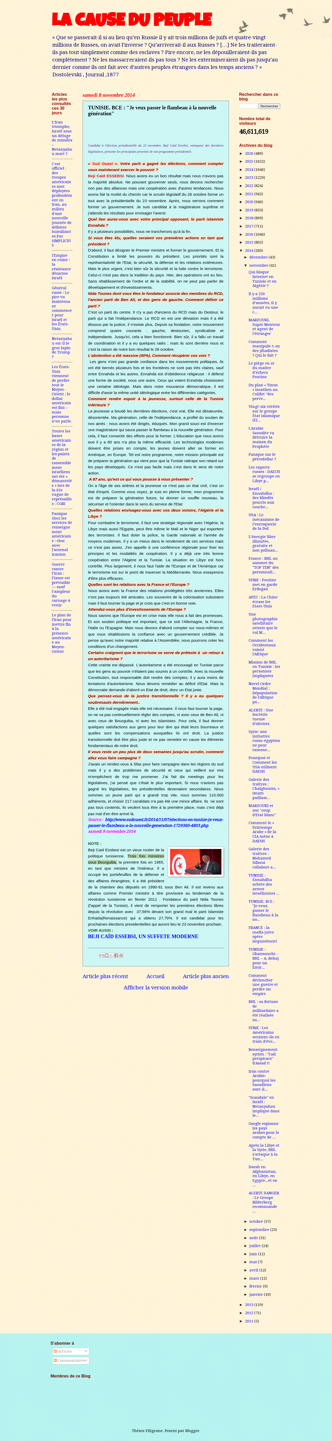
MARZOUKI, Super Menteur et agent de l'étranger (264, 327)
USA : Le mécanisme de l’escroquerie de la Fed (264, 522)
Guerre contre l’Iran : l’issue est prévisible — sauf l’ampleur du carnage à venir (61, 584)
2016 (249, 234)
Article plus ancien (206, 976)
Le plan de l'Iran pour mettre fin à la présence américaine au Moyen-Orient (62, 633)
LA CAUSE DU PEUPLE (131, 22)
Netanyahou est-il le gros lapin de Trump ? (62, 347)
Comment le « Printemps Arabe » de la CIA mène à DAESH (262, 832)
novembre (259, 265)
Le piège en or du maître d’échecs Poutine (262, 370)
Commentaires (69, 1360)
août (254, 1238)
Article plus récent (105, 976)
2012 (249, 1313)
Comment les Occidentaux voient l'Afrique (262, 647)
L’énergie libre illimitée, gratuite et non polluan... (263, 543)
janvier (256, 1294)
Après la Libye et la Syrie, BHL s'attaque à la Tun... (264, 1152)
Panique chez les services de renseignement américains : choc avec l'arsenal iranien (62, 534)
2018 (249, 218)
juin (253, 1254)
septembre (259, 1229)
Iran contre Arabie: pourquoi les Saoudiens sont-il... (262, 1080)
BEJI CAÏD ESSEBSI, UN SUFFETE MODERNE (143, 936)
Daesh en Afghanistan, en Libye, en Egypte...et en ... (263, 1176)
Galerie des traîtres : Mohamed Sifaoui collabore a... (262, 858)
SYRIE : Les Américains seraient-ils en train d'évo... (264, 1034)
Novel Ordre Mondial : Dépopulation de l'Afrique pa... (263, 692)
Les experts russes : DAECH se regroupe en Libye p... (264, 474)
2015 (249, 242)
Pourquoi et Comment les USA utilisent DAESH (263, 764)
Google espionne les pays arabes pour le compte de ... (264, 1130)
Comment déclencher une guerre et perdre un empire (263, 984)
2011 (249, 1321)
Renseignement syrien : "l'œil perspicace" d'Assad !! (263, 1056)
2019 (249, 210)
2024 (249, 169)
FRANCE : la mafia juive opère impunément (263, 934)
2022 (249, 185)
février (256, 1286)
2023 (249, 177)
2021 (249, 194)
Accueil (155, 976)
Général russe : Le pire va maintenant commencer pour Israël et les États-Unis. (62, 308)
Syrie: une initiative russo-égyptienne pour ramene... (264, 740)
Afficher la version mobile (156, 987)
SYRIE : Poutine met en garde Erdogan (263, 584)
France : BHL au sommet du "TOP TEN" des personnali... (264, 565)
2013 (249, 1304)
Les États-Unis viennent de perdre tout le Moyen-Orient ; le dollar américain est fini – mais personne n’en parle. (62, 394)
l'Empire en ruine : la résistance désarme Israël (61, 266)
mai (253, 1262)
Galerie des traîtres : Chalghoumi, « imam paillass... (264, 788)
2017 (249, 226)
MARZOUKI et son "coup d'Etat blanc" (262, 810)
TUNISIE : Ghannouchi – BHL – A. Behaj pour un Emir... (264, 958)
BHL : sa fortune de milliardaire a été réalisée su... (264, 1010)
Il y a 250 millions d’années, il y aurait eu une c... (263, 303)
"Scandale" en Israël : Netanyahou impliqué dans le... (264, 1106)
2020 (249, 202)
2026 (249, 153)
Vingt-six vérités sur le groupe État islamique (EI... (264, 413)
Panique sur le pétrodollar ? (262, 456)
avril (254, 1270)
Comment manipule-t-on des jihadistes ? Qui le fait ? (264, 348)
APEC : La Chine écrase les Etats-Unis (263, 601)
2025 (249, 161)
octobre (256, 1221)
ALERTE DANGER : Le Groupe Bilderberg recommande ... (264, 1202)
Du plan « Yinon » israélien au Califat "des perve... (263, 392)
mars (254, 1278)
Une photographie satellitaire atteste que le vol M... (263, 623)
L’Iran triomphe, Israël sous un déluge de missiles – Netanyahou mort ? (62, 138)
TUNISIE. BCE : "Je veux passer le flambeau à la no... (263, 910)
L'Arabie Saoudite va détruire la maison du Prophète (261, 437)
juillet (255, 1245)
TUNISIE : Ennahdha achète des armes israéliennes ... (264, 884)
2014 (249, 250)
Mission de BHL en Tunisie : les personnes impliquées (264, 669)
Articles (63, 1351)
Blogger (192, 1430)
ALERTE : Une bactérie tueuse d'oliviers (261, 717)
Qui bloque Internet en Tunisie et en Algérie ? (263, 279)
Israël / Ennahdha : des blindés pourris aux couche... (261, 497)
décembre (259, 257)
